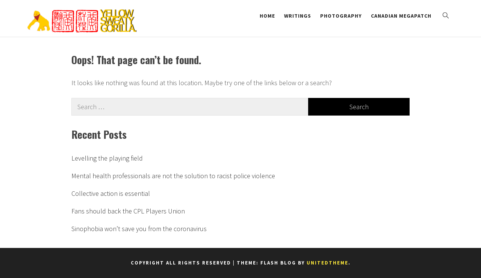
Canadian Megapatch (401, 15)
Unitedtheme (327, 263)
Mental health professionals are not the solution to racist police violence (173, 175)
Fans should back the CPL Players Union (128, 211)
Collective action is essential (110, 193)
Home (267, 15)
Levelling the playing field (107, 158)
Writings (297, 15)
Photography (341, 15)
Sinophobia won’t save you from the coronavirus (139, 228)
